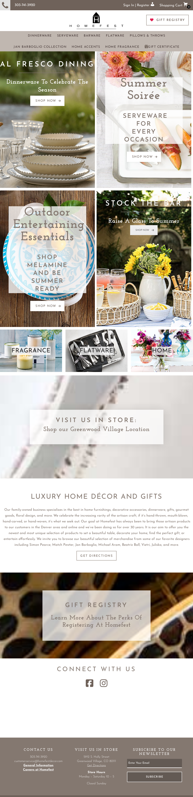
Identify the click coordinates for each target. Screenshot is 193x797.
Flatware (115, 35)
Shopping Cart (174, 5)
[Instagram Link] (103, 683)
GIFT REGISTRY (167, 20)
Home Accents (86, 47)
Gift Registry (96, 605)
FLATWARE (96, 351)
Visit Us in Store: (96, 420)
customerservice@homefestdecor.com (38, 761)
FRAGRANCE (31, 351)
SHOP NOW (48, 101)
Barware (92, 35)
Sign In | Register (138, 4)
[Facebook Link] (89, 683)
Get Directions (96, 556)
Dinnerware (40, 35)
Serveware (68, 35)
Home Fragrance (122, 47)
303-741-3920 (17, 5)
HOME (162, 351)
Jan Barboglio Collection (40, 47)
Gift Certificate (163, 47)
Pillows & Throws (147, 35)
